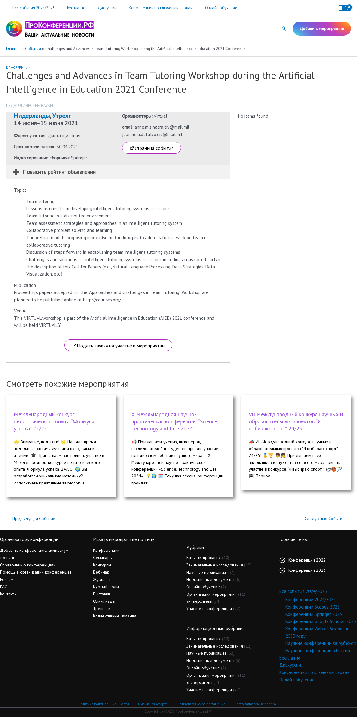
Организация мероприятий (211, 598)
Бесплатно (70, 7)
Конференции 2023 (307, 574)
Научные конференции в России (317, 654)
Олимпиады (104, 605)
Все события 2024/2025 (31, 7)
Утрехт (61, 116)
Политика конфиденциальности (105, 707)
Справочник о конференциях (27, 568)
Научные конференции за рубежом (320, 647)
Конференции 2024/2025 (310, 603)
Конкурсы (102, 568)
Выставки (101, 598)
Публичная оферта (153, 707)
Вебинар (101, 576)
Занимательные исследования (214, 568)
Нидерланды (32, 116)
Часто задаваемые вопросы (255, 707)
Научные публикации (206, 576)
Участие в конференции (209, 612)
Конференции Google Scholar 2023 (320, 625)
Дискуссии (96, 7)
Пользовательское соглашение (200, 707)
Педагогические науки (29, 105)
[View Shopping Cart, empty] (345, 8)
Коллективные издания (114, 619)
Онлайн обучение (202, 7)
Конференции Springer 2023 (313, 618)
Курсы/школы (106, 590)
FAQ (4, 590)
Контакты (8, 598)
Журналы (101, 583)
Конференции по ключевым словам (146, 7)
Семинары (103, 561)
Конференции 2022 (307, 563)
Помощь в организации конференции (35, 576)
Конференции (18, 67)
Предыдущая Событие (32, 522)
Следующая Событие (326, 522)
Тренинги (101, 612)
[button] (284, 28)
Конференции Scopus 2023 (312, 610)
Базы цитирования (203, 561)
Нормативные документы (210, 583)
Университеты (199, 605)
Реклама (8, 583)
